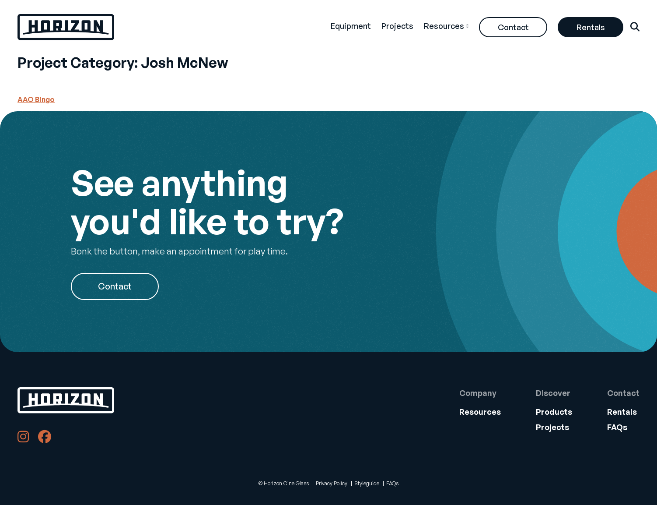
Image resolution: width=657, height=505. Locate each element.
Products (554, 412)
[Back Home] (65, 27)
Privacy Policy (331, 483)
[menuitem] (351, 27)
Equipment (351, 26)
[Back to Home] (65, 400)
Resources (444, 26)
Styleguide (366, 483)
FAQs (617, 427)
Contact (513, 27)
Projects (397, 26)
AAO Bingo (36, 99)
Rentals (591, 27)
